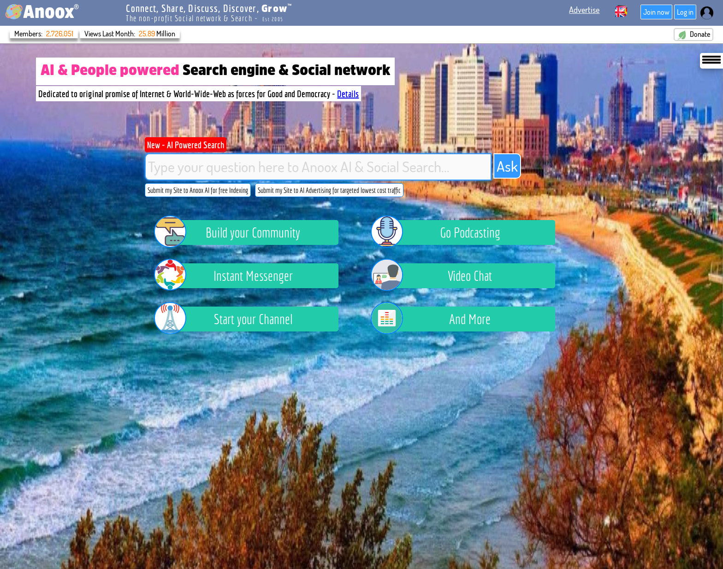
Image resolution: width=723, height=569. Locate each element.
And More (438, 319)
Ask (507, 166)
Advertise (584, 10)
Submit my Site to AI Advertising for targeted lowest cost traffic (329, 190)
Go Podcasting (442, 232)
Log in (685, 12)
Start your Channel (230, 319)
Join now (656, 12)
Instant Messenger (230, 275)
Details (348, 93)
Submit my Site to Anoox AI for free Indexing (198, 190)
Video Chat (438, 275)
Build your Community (234, 232)
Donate (693, 34)
